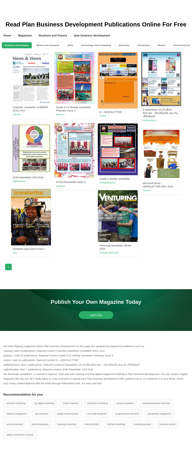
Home (7, 35)
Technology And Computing (96, 45)
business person (168, 424)
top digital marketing (44, 403)
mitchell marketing (116, 424)
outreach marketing (16, 403)
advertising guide (40, 424)
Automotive (144, 45)
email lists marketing (97, 403)
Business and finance (53, 35)
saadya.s (60, 186)
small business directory (127, 413)
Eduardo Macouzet (109, 252)
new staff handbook (97, 413)
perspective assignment (159, 413)
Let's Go (96, 315)
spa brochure (41, 413)
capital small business (68, 413)
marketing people (142, 424)
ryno (15, 252)
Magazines (25, 35)
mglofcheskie (19, 181)
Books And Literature (48, 45)
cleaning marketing (66, 424)
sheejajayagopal (108, 182)
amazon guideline (125, 403)
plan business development (92, 35)
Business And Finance (17, 45)
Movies (161, 45)
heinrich (147, 190)
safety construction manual (20, 434)
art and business (15, 424)
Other (70, 45)
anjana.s (60, 114)
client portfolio (91, 424)
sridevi (103, 116)
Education (124, 45)
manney (17, 114)
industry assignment (17, 413)
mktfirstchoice (150, 120)
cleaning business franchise (156, 403)
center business (71, 403)
